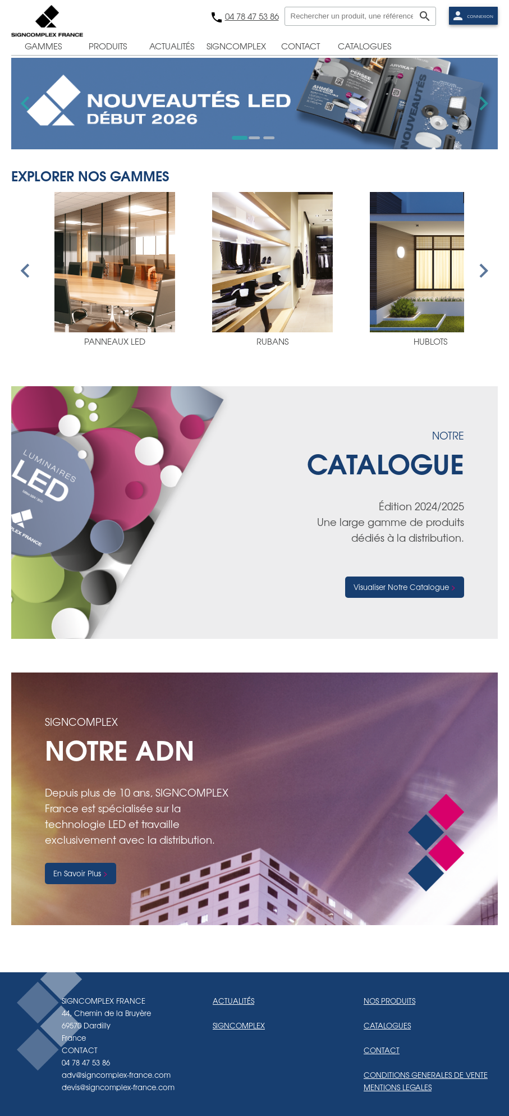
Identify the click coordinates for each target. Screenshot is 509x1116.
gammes (43, 46)
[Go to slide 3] (268, 137)
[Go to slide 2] (254, 137)
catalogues (364, 46)
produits (108, 46)
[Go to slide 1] (239, 138)
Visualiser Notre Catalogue (401, 587)
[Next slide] (482, 103)
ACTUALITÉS (233, 1000)
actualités (171, 46)
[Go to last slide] (26, 103)
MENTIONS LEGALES (398, 1087)
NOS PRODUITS (389, 1000)
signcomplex (236, 46)
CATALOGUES (387, 1025)
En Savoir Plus (77, 873)
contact (300, 46)
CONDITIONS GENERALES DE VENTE (426, 1074)
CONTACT (382, 1050)
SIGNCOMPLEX (239, 1025)
